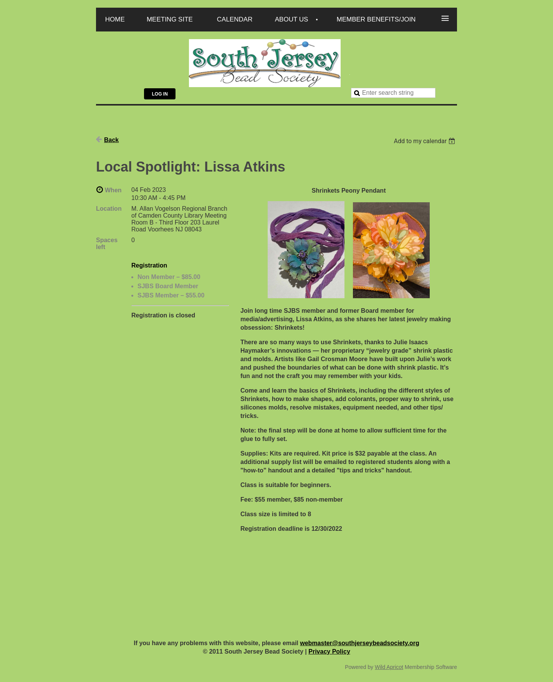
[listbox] (425, 141)
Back (111, 140)
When (113, 190)
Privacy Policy (329, 651)
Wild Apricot (389, 667)
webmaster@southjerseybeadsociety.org (359, 643)
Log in (159, 94)
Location (109, 208)
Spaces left (107, 243)
